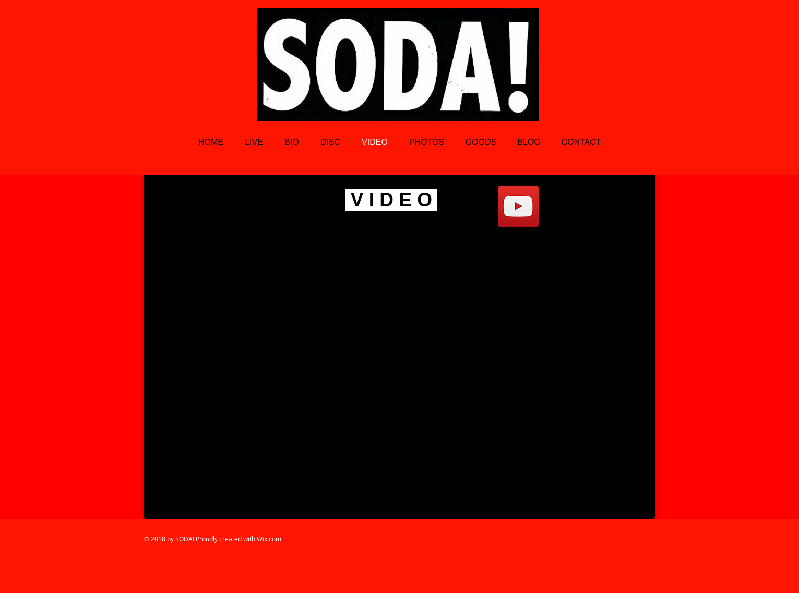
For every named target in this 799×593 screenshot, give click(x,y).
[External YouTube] (399, 347)
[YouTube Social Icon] (518, 206)
